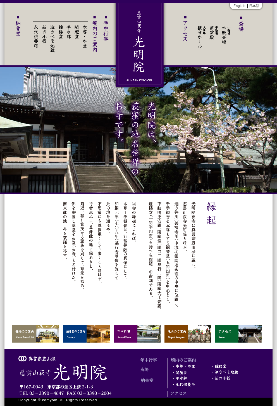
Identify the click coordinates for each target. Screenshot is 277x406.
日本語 (254, 6)
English (239, 6)
